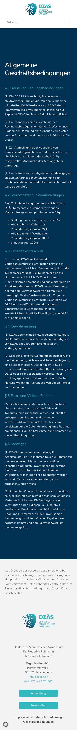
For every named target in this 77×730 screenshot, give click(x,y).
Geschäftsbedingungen (38, 722)
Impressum (22, 717)
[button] (5, 724)
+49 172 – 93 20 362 (38, 681)
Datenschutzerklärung (47, 717)
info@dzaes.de (38, 677)
